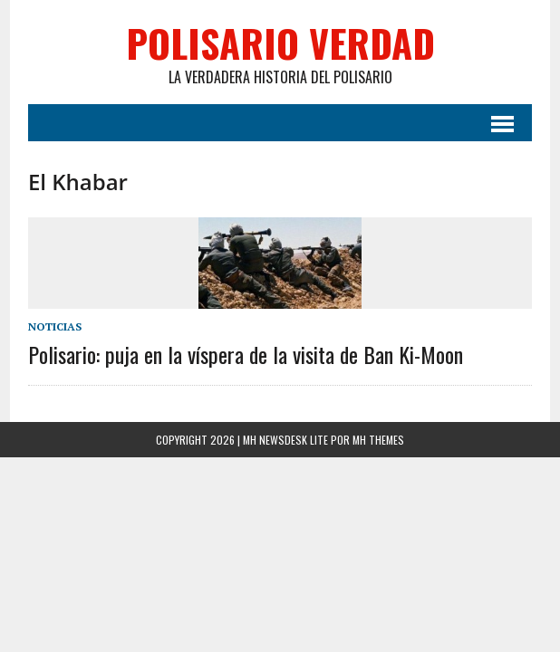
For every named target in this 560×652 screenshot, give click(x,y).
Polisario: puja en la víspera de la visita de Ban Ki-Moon (245, 354)
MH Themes (378, 439)
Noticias (55, 326)
